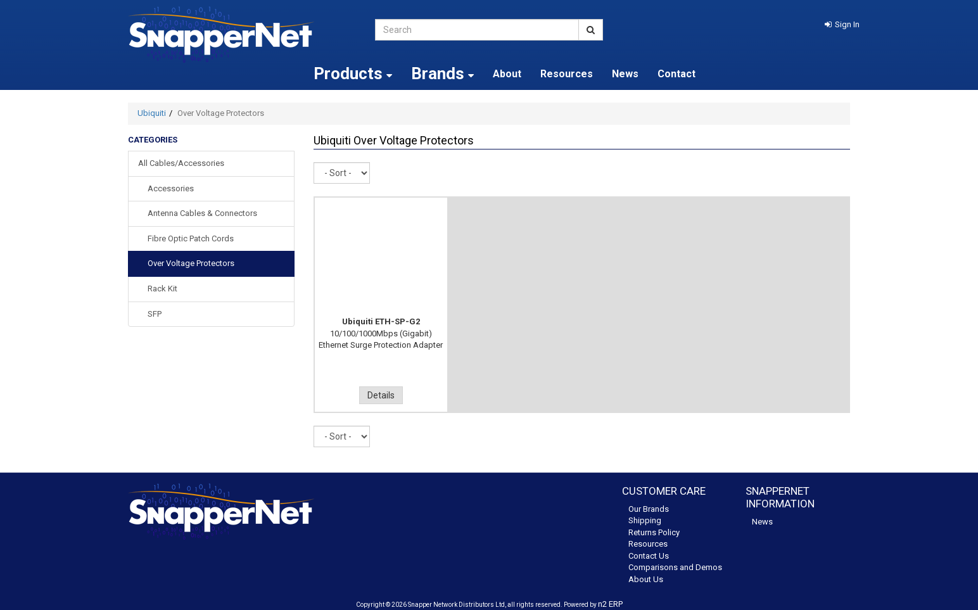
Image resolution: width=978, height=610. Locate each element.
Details (381, 395)
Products (353, 73)
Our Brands (648, 509)
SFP (155, 314)
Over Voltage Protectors (191, 263)
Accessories (171, 188)
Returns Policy (654, 532)
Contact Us (648, 556)
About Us (645, 579)
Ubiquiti (151, 113)
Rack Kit (162, 288)
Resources (566, 74)
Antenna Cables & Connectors (202, 213)
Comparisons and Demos (675, 567)
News (625, 74)
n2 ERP (610, 604)
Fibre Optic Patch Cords (191, 238)
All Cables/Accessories (181, 163)
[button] (842, 24)
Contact (676, 74)
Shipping (644, 520)
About (507, 74)
